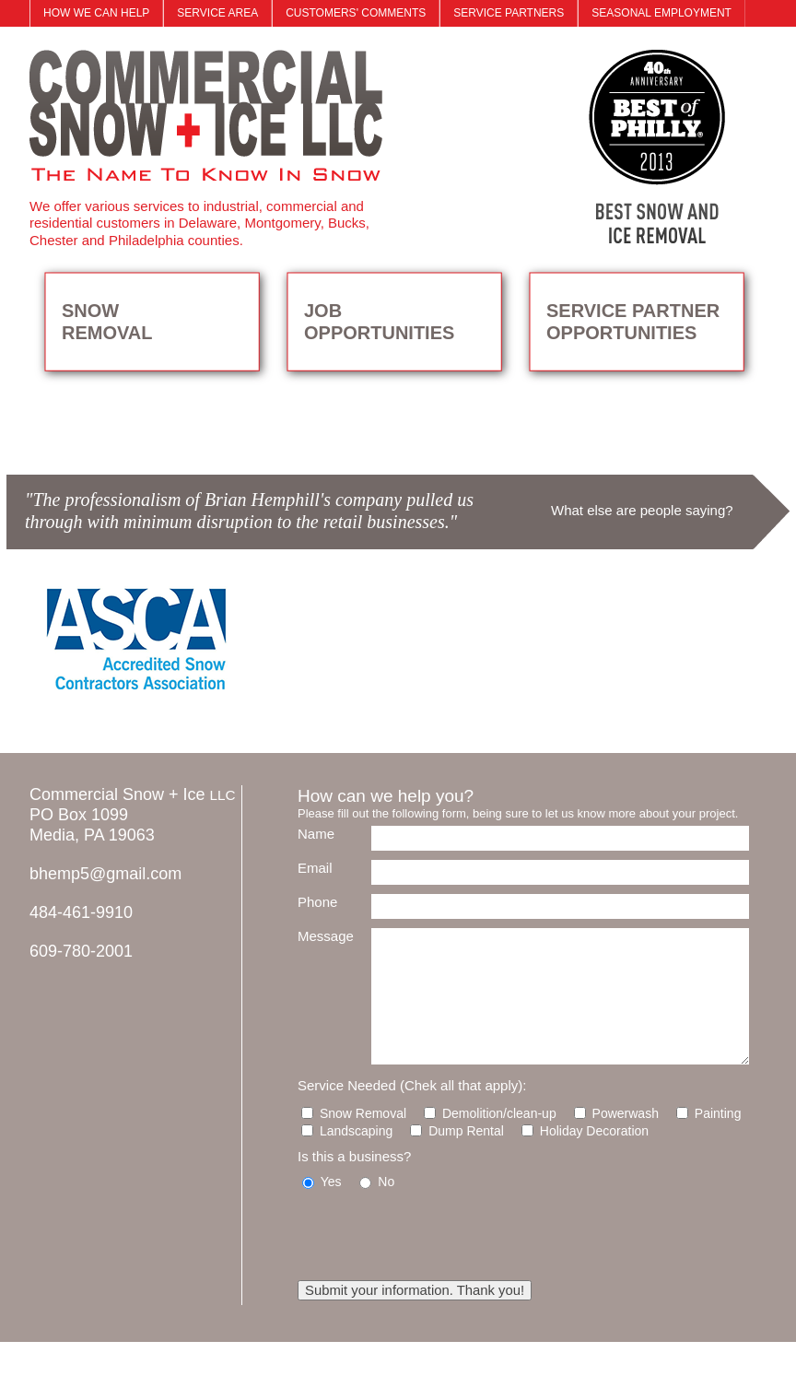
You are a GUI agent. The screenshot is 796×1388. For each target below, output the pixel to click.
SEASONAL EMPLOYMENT (661, 12)
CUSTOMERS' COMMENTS (356, 12)
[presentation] (438, 1235)
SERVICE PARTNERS (508, 12)
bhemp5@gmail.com (105, 874)
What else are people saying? (642, 510)
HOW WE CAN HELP (96, 12)
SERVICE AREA (217, 12)
